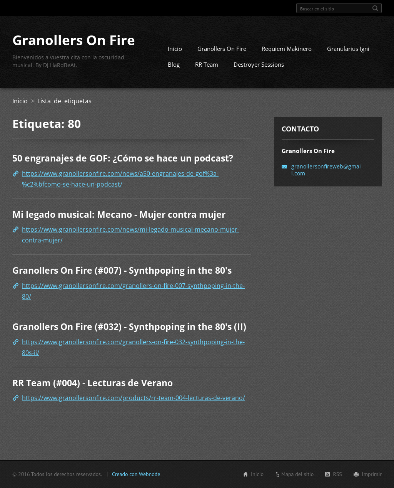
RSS (337, 474)
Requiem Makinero (287, 48)
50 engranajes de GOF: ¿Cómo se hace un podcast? (122, 158)
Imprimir (372, 474)
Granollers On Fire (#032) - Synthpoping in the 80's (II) (129, 326)
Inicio (175, 48)
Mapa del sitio (297, 474)
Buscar (375, 8)
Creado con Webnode (136, 474)
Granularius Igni (348, 48)
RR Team (206, 64)
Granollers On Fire (221, 48)
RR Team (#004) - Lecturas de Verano (92, 383)
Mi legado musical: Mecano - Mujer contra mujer (118, 214)
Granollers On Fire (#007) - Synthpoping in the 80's (122, 270)
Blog (174, 64)
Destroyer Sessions (259, 64)
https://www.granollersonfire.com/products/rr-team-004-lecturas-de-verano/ (133, 398)
